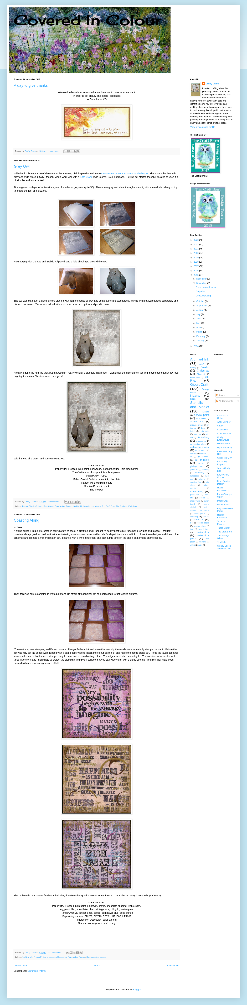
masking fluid (195, 482)
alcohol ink (196, 421)
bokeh (192, 431)
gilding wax (196, 466)
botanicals (204, 431)
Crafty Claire (212, 83)
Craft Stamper (224, 433)
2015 (196, 275)
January (200, 340)
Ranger (69, 506)
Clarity (220, 425)
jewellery (205, 469)
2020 (196, 253)
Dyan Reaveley (224, 447)
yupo (200, 545)
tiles (191, 523)
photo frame (195, 501)
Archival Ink (27, 957)
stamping (194, 516)
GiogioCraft (199, 384)
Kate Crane (86, 177)
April (199, 327)
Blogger (137, 989)
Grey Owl (22, 166)
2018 (196, 262)
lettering (202, 479)
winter (192, 545)
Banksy (193, 368)
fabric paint (200, 450)
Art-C (201, 364)
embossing (201, 441)
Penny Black (223, 504)
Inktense (195, 395)
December (201, 278)
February (201, 336)
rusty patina (204, 510)
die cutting (203, 437)
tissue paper (203, 523)
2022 (196, 244)
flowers (203, 453)
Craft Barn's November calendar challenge (124, 173)
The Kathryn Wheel (223, 537)
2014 (196, 346)
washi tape (203, 529)
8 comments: (55, 502)
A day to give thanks (31, 85)
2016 (196, 270)
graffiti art (194, 469)
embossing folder (198, 444)
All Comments (224, 401)
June (199, 318)
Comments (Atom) (37, 971)
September (202, 305)
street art (199, 519)
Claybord (201, 374)
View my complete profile (202, 127)
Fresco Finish (28, 506)
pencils (202, 498)
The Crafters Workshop (126, 506)
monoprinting (196, 491)
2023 (196, 240)
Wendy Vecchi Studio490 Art (224, 547)
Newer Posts (21, 965)
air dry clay (201, 418)
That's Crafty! (223, 528)
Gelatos (38, 506)
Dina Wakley (223, 443)
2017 (196, 266)
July (198, 314)
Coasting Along (26, 520)
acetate (205, 412)
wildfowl (202, 542)
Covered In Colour (87, 20)
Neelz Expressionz (223, 489)
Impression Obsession (57, 957)
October (200, 301)
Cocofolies (222, 429)
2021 (196, 248)
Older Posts (173, 965)
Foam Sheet (195, 377)
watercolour (203, 532)
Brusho (204, 367)
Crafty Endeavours (223, 438)
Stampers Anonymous (96, 957)
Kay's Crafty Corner (223, 476)
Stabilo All (77, 506)
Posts (220, 395)
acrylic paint (201, 414)
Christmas (203, 370)
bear (203, 428)
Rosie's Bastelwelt (222, 516)
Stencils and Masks (92, 506)
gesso (200, 463)
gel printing (201, 459)
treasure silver (200, 526)
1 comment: (54, 151)
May (198, 323)
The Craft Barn (108, 506)
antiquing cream (196, 425)
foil (191, 457)
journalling (199, 472)
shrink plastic (199, 513)
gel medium (203, 456)
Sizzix (193, 399)
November (201, 283)
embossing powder (199, 447)
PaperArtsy (60, 506)
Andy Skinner (223, 422)
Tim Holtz (222, 542)
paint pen (194, 494)
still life (206, 517)
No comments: (55, 952)
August (200, 310)
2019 (196, 257)
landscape (194, 476)
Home (97, 965)
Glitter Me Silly (224, 457)
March (199, 331)
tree (191, 529)
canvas (197, 434)
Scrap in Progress (221, 522)
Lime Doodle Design (223, 482)
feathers (193, 453)
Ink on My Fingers (222, 463)
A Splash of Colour (223, 417)
